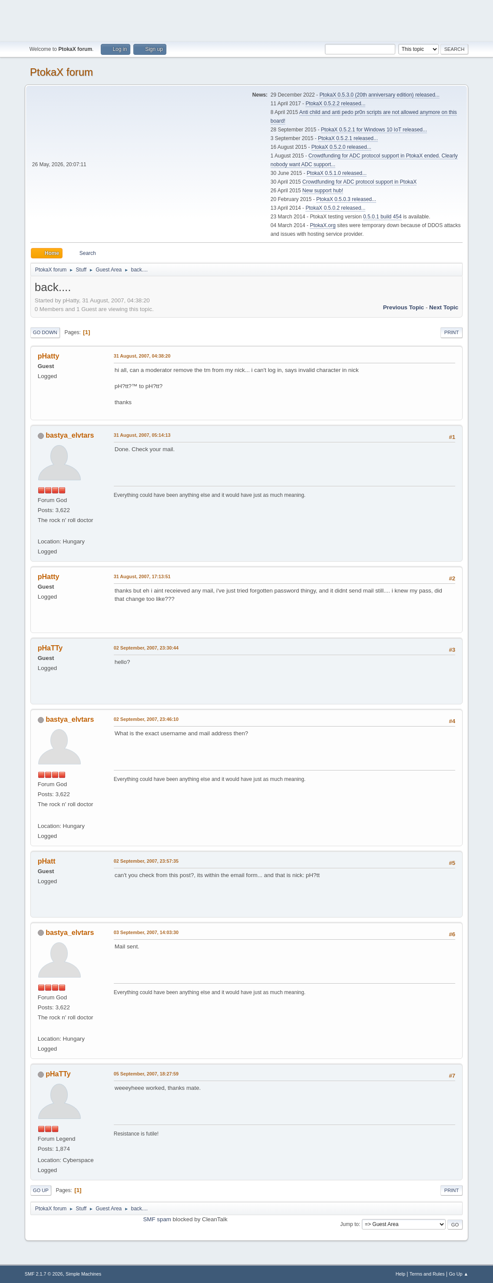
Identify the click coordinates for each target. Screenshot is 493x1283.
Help (400, 1273)
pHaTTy (58, 1074)
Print (451, 332)
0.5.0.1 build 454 (382, 217)
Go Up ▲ (458, 1273)
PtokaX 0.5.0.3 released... (346, 199)
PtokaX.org (322, 225)
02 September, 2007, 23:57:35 (146, 861)
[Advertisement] (247, 19)
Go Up (41, 1190)
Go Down (45, 332)
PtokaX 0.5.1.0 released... (337, 173)
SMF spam (157, 1219)
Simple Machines (83, 1273)
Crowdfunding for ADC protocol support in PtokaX (359, 182)
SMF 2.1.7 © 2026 (44, 1273)
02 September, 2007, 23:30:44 (146, 647)
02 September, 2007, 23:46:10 (146, 719)
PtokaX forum (61, 72)
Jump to (349, 1224)
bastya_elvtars (70, 435)
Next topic (443, 307)
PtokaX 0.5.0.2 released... (335, 208)
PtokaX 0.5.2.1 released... (348, 138)
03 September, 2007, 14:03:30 (146, 932)
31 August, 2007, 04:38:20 (142, 355)
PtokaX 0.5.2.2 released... (335, 103)
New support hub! (322, 191)
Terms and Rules (427, 1273)
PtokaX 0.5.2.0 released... (341, 147)
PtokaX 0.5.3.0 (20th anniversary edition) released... (379, 95)
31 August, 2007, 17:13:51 (142, 576)
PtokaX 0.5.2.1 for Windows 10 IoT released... (374, 130)
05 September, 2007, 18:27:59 (146, 1073)
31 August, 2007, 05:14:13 (142, 435)
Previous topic (403, 307)
